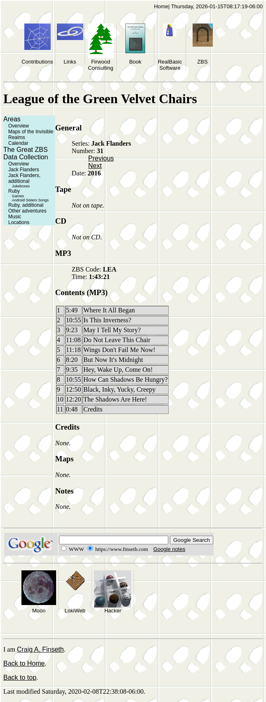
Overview (18, 126)
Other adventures (27, 211)
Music (14, 217)
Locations (18, 222)
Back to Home (24, 663)
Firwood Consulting (100, 65)
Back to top (19, 677)
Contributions (37, 62)
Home (161, 6)
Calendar (18, 143)
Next (95, 165)
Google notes (169, 549)
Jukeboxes (21, 186)
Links (70, 62)
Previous (101, 158)
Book (135, 62)
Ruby (14, 191)
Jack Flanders (23, 170)
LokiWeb (75, 610)
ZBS (202, 62)
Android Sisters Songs (30, 200)
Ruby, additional (25, 205)
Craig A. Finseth (40, 649)
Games (18, 196)
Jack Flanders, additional (24, 178)
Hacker (112, 610)
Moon (39, 610)
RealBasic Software (170, 65)
